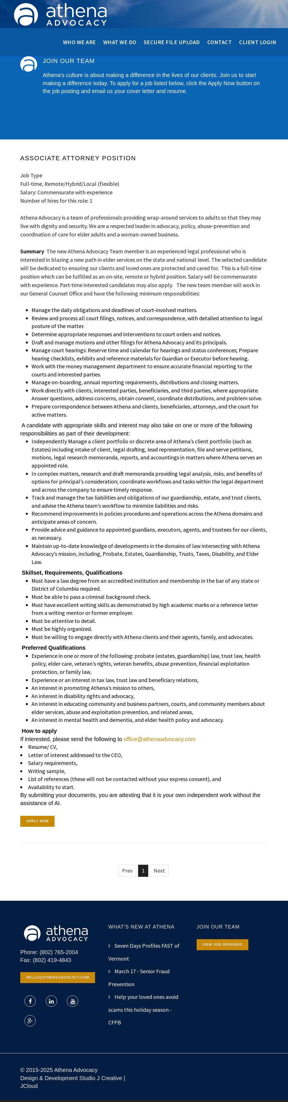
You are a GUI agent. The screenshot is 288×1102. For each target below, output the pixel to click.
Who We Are (79, 42)
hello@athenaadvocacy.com (57, 977)
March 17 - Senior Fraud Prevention (139, 978)
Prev (127, 870)
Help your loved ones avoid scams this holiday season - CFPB (143, 1009)
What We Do (119, 42)
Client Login (257, 42)
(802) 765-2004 (59, 952)
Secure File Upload (172, 42)
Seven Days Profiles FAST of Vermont (143, 952)
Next (159, 870)
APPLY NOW (37, 821)
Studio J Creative (100, 1078)
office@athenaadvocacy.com (159, 739)
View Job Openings (222, 945)
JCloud (29, 1086)
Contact (219, 42)
